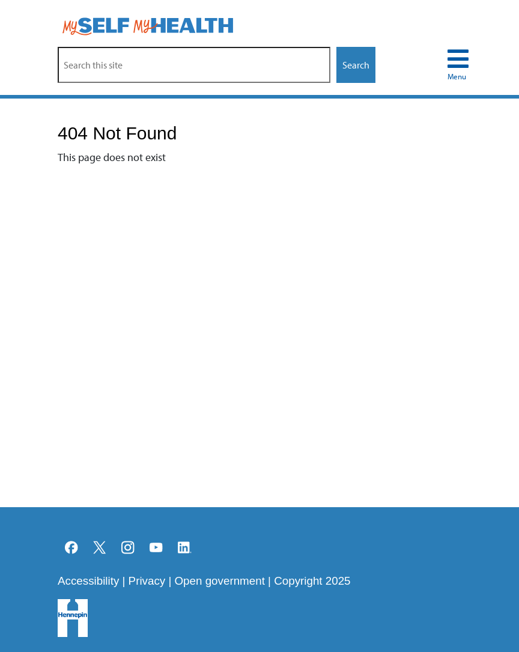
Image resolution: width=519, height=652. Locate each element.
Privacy (147, 580)
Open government (220, 580)
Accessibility (88, 580)
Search (355, 65)
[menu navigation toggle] (458, 65)
